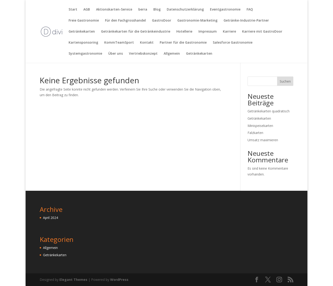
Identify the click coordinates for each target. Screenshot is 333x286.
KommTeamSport (119, 43)
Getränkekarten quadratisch (269, 111)
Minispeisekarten (260, 125)
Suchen (285, 81)
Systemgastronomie (85, 54)
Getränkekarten (82, 32)
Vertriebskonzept (143, 54)
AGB (86, 9)
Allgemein (172, 54)
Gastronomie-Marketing (197, 21)
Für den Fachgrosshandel (125, 21)
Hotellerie (184, 32)
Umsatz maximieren (263, 140)
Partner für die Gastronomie (183, 43)
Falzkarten (255, 132)
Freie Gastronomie (84, 21)
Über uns (115, 54)
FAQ (250, 9)
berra (142, 9)
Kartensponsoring (83, 43)
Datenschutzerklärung (185, 9)
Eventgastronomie (225, 9)
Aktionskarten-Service (114, 9)
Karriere (229, 32)
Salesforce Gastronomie (232, 43)
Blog (157, 9)
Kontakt (147, 43)
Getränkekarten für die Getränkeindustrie (135, 32)
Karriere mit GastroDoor (262, 32)
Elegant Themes (73, 279)
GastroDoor (161, 21)
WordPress (119, 279)
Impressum (207, 32)
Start (73, 9)
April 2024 (50, 217)
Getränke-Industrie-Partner (246, 21)
